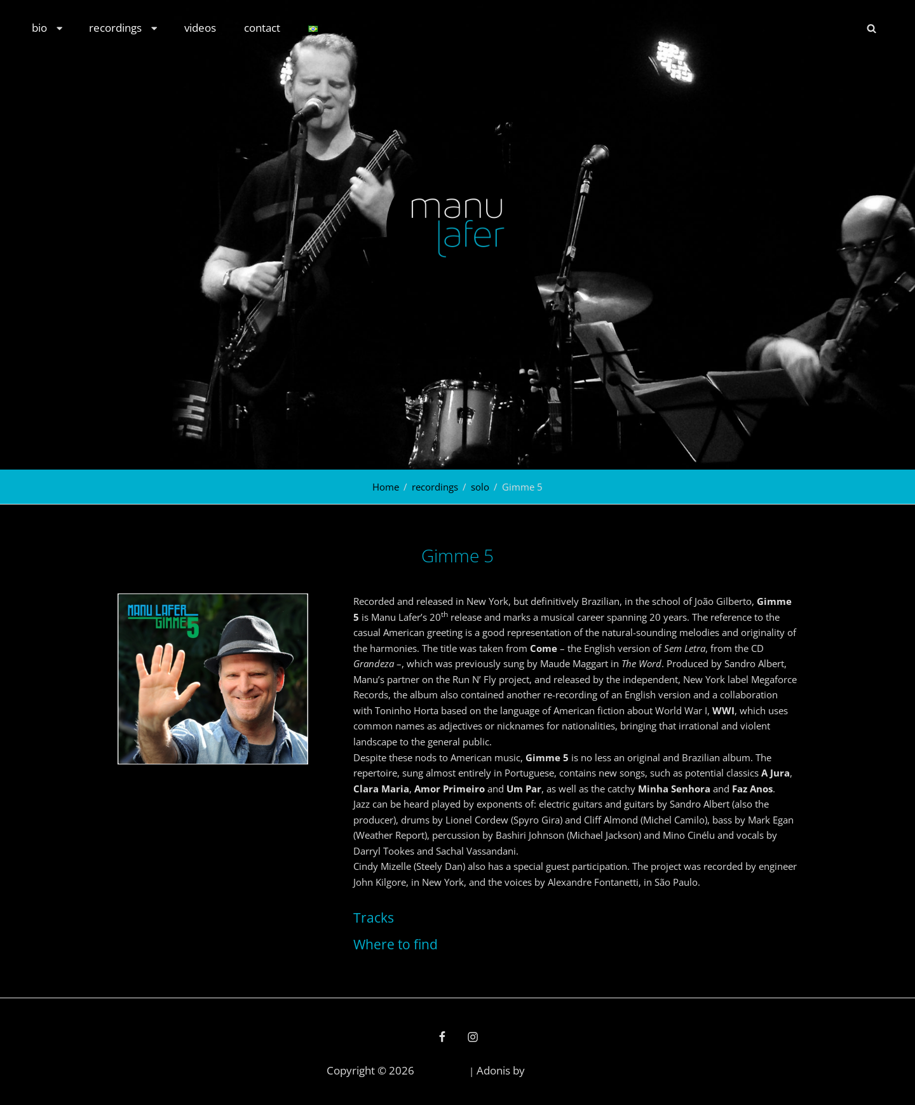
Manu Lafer (441, 1070)
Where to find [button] (395, 944)
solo (480, 486)
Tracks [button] (373, 917)
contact (262, 27)
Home (385, 486)
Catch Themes (557, 1070)
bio (48, 27)
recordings (124, 27)
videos (200, 27)
